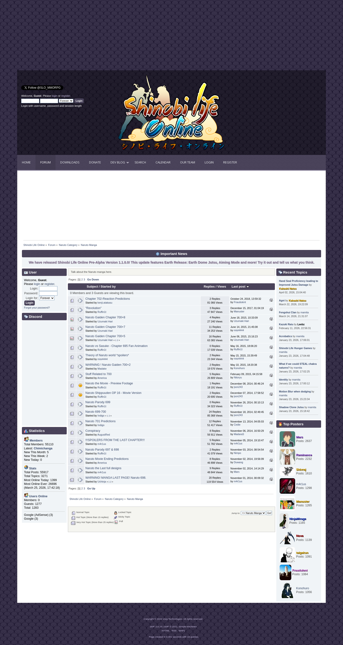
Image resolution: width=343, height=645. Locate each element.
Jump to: (235, 513)
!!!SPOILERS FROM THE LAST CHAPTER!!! (115, 440)
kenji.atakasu (105, 302)
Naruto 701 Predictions (100, 421)
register (65, 95)
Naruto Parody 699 (97, 402)
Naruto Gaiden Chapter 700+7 (105, 327)
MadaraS (239, 434)
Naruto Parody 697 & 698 (102, 449)
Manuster (239, 311)
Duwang (238, 462)
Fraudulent (240, 302)
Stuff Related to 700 (98, 374)
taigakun (302, 552)
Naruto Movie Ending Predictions (107, 459)
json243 (238, 387)
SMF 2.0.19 (156, 626)
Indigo (101, 415)
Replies (209, 286)
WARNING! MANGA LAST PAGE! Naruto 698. (115, 477)
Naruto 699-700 (95, 411)
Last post (240, 286)
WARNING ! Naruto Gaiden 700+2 (108, 364)
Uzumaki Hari (105, 321)
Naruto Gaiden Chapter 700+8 (105, 317)
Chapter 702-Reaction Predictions (107, 298)
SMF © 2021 (170, 626)
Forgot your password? (37, 307)
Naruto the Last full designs (103, 468)
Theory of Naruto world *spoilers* (107, 355)
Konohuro (239, 368)
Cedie (237, 424)
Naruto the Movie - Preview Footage (109, 383)
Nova (299, 536)
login (54, 95)
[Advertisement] (94, 37)
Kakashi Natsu (287, 288)
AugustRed (103, 434)
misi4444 (239, 330)
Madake (102, 368)
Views (221, 286)
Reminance (304, 455)
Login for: (32, 298)
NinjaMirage (297, 519)
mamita (304, 312)
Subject (92, 286)
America (102, 377)
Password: (31, 293)
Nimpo (237, 453)
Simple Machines (188, 626)
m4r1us (102, 443)
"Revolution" (93, 308)
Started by (108, 286)
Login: (34, 288)
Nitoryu (238, 377)
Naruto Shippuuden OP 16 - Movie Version (113, 393)
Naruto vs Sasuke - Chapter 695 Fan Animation (116, 346)
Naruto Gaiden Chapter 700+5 (105, 336)
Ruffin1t (102, 311)
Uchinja (102, 481)
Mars (237, 471)
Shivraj (301, 469)
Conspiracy (92, 430)
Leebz (300, 324)
